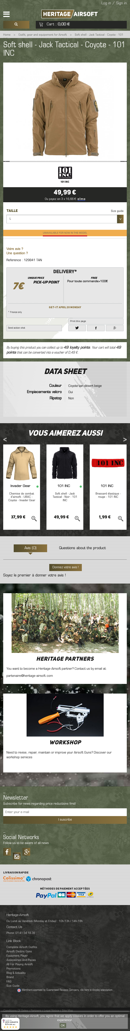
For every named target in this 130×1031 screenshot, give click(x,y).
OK (63, 1025)
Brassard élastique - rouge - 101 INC (108, 509)
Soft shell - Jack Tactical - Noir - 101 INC (65, 510)
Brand (10, 990)
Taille (12, 224)
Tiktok (17, 868)
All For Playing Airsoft (19, 977)
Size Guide (12, 999)
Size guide (117, 224)
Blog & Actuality (15, 986)
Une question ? (17, 266)
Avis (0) (30, 561)
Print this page (78, 334)
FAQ (8, 995)
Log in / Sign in (114, 3)
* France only (65, 304)
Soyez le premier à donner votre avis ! (34, 589)
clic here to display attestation (96, 1003)
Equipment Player (17, 969)
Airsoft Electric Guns (19, 965)
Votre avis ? (14, 262)
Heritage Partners (65, 672)
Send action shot (16, 341)
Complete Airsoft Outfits (21, 960)
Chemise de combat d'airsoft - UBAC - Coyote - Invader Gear (21, 510)
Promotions (13, 982)
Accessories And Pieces (21, 973)
